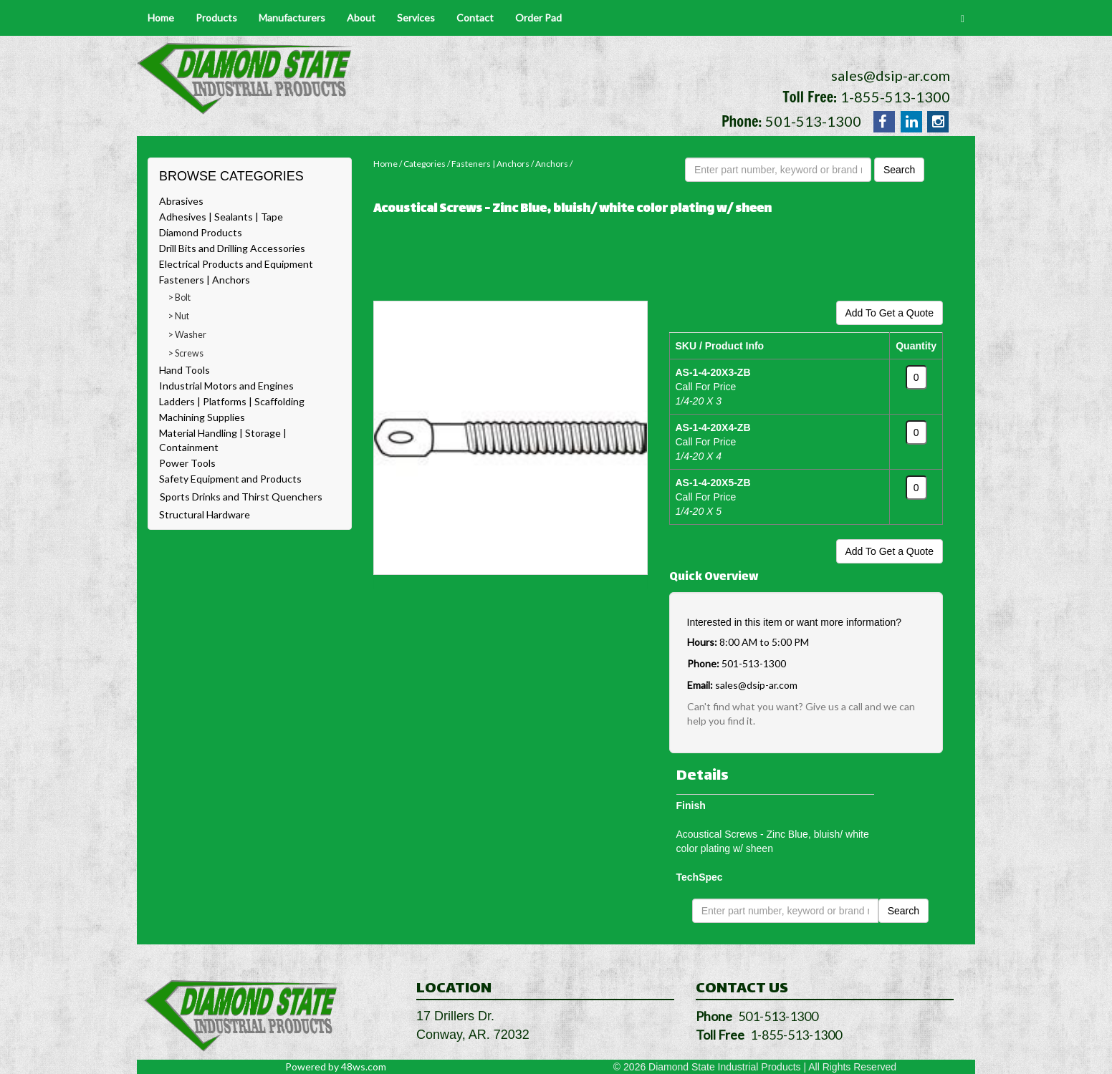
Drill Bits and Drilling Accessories (232, 248)
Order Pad (538, 17)
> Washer (187, 334)
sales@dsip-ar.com (890, 75)
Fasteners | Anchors (204, 280)
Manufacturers (292, 17)
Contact (475, 17)
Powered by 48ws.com (335, 1066)
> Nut (178, 316)
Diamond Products (200, 232)
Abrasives (181, 201)
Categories (424, 163)
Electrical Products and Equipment (236, 264)
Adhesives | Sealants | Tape (221, 217)
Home (161, 17)
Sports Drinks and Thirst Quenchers (241, 496)
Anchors (551, 163)
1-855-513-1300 (895, 96)
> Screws (185, 353)
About (361, 17)
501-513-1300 (813, 121)
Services (416, 17)
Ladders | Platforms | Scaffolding (232, 401)
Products (216, 17)
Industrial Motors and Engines (226, 385)
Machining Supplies (202, 417)
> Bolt (179, 297)
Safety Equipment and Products (230, 479)
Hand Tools (184, 370)
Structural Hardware (204, 514)
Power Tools (187, 463)
